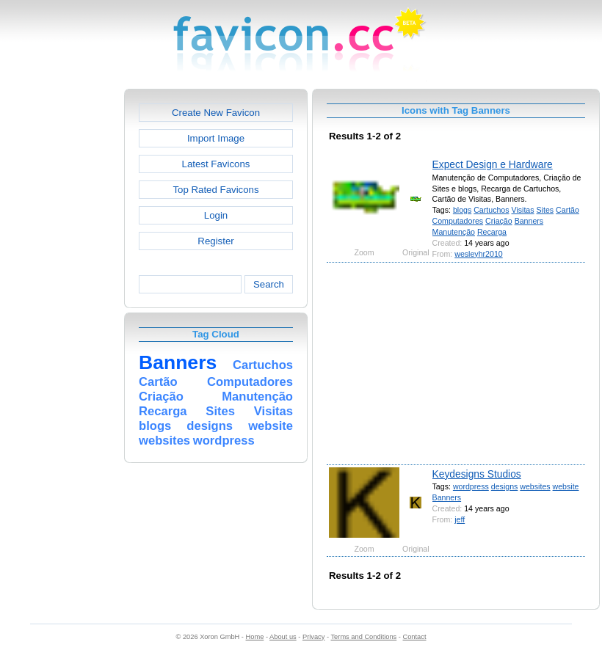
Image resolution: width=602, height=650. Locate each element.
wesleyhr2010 (478, 253)
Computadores (458, 220)
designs (504, 486)
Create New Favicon (216, 112)
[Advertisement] (61, 309)
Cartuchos (491, 209)
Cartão (567, 209)
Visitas (523, 209)
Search (268, 284)
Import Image (215, 138)
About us (283, 636)
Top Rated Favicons (215, 189)
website (566, 486)
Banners (529, 220)
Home (255, 636)
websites (535, 486)
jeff (459, 519)
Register (215, 241)
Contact (415, 636)
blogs (462, 209)
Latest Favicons (216, 163)
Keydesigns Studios (476, 474)
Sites (545, 209)
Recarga (492, 231)
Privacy (313, 636)
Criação (498, 220)
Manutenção (453, 231)
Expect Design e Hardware (492, 164)
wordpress (471, 486)
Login (216, 215)
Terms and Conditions (363, 636)
